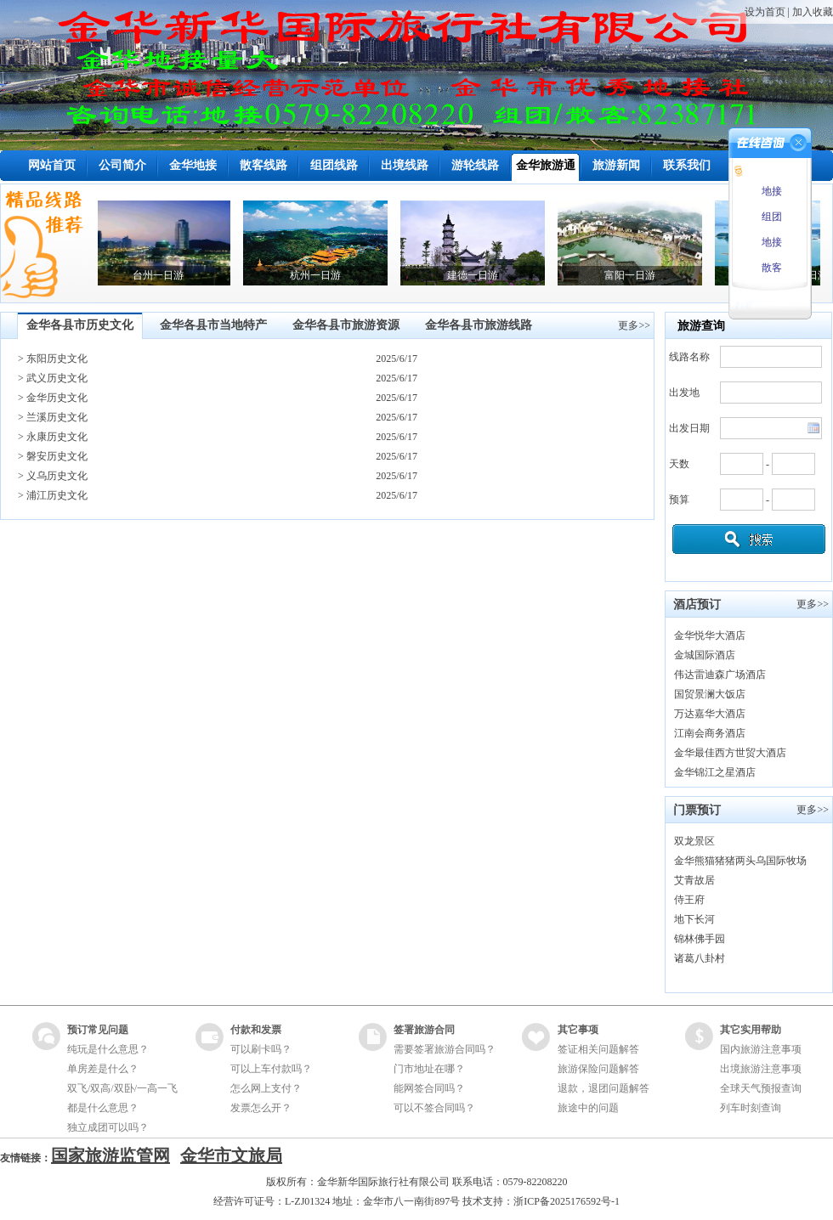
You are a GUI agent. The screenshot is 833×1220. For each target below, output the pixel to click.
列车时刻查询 (750, 1108)
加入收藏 (812, 12)
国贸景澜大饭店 (709, 694)
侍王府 (689, 900)
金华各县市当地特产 (213, 325)
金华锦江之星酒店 (715, 772)
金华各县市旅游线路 (478, 325)
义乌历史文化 (57, 476)
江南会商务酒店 (709, 733)
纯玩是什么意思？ (108, 1049)
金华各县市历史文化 (79, 325)
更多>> (634, 325)
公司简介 (122, 165)
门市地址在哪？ (429, 1069)
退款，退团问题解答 (603, 1088)
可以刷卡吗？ (261, 1049)
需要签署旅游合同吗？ (445, 1049)
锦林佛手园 (699, 939)
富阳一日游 (639, 275)
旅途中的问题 (588, 1108)
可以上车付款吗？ (271, 1069)
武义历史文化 (57, 378)
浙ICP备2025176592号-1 (566, 1201)
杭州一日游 (324, 275)
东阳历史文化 (57, 358)
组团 (770, 217)
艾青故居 (694, 880)
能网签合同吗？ (429, 1088)
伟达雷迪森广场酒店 (720, 675)
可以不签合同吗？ (434, 1108)
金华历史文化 (57, 398)
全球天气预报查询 (761, 1088)
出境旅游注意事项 (761, 1069)
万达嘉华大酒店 (709, 714)
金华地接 (193, 165)
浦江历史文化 (57, 495)
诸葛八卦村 (699, 958)
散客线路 (263, 165)
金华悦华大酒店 (709, 635)
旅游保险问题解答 (598, 1069)
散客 (770, 268)
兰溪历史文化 (57, 417)
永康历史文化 (57, 437)
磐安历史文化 (57, 456)
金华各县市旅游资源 (346, 325)
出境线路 (404, 165)
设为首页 (765, 12)
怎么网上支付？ (266, 1088)
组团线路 (334, 165)
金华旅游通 (545, 165)
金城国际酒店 (704, 655)
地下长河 (694, 919)
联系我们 (687, 165)
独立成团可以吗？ (108, 1127)
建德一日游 (481, 275)
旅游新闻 (616, 165)
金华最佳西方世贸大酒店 (730, 753)
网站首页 (52, 165)
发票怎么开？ (261, 1108)
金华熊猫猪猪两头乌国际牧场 (740, 861)
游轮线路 (475, 165)
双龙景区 (694, 841)
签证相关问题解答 (598, 1049)
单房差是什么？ (103, 1069)
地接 (770, 191)
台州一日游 (167, 275)
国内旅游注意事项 (761, 1049)
